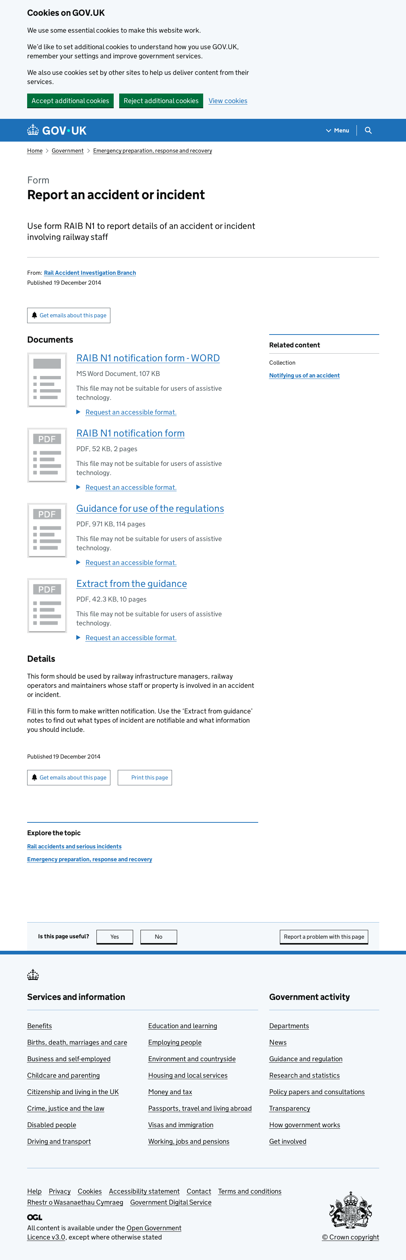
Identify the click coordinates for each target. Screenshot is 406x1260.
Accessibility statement (144, 1191)
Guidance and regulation (306, 1059)
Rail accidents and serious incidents (74, 846)
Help (34, 1191)
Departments (289, 1026)
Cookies (90, 1191)
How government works (304, 1125)
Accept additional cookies (70, 100)
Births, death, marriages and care (77, 1042)
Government (68, 150)
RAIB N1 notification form (130, 433)
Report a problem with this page (324, 936)
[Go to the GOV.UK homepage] (57, 130)
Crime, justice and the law (66, 1108)
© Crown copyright (350, 1237)
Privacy (60, 1191)
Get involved (288, 1141)
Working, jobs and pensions (189, 1141)
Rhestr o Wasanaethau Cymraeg (75, 1202)
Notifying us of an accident (304, 375)
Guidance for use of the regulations (150, 508)
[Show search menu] (368, 130)
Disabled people (51, 1125)
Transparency (289, 1108)
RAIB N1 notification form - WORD (148, 358)
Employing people (175, 1042)
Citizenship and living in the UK (73, 1092)
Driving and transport (59, 1141)
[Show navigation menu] (338, 130)
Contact (199, 1191)
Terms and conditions (250, 1191)
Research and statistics (304, 1075)
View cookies (228, 100)
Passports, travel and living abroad (200, 1108)
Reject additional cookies (161, 100)
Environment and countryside (192, 1059)
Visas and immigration (180, 1125)
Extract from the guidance (131, 583)
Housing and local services (188, 1075)
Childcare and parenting (63, 1075)
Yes (121, 936)
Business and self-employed (69, 1059)
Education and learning (182, 1026)
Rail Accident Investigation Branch (90, 272)
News (278, 1042)
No (166, 936)
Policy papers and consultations (317, 1092)
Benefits (39, 1026)
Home (35, 150)
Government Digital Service (171, 1202)
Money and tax (170, 1092)
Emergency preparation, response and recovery (152, 150)
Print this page (149, 777)
